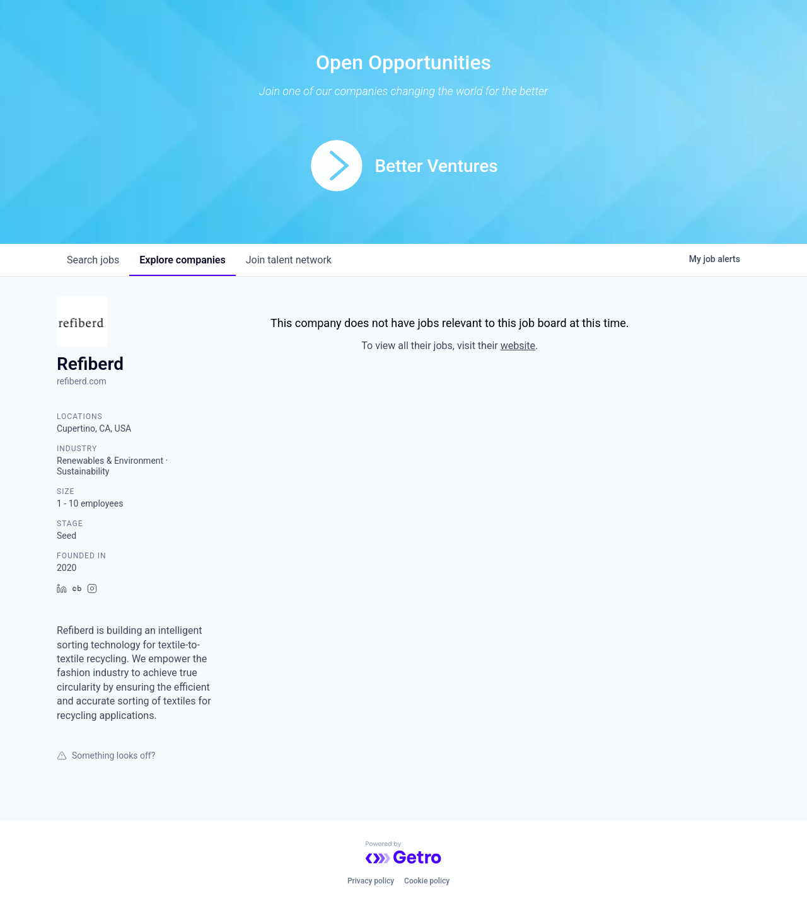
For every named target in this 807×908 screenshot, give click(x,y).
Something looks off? (106, 755)
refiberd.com (82, 381)
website (518, 346)
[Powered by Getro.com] (403, 852)
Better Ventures (435, 166)
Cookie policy (427, 880)
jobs (93, 260)
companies (182, 260)
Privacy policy (370, 880)
